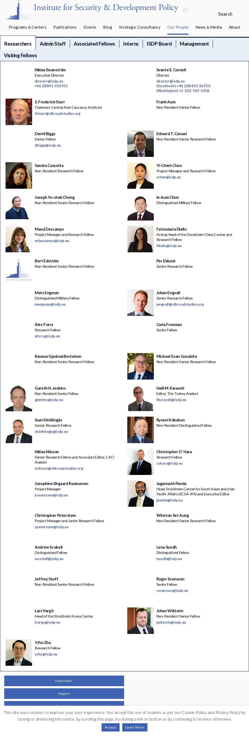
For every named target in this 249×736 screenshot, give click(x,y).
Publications (65, 27)
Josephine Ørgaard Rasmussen (61, 483)
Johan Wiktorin (170, 610)
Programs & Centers (27, 27)
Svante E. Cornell (171, 69)
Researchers (18, 44)
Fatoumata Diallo (171, 229)
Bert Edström (47, 260)
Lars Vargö (44, 610)
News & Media (208, 27)
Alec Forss (44, 324)
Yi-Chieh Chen (169, 165)
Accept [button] (110, 727)
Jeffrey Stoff (46, 578)
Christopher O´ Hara (174, 451)
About (234, 27)
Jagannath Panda (171, 483)
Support (64, 693)
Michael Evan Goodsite (176, 356)
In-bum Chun (167, 197)
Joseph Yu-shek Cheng (55, 197)
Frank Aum (166, 101)
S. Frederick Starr (50, 101)
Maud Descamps (49, 229)
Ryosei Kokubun (170, 419)
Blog (107, 27)
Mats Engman (47, 292)
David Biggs (45, 133)
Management (194, 44)
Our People (178, 27)
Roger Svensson (170, 578)
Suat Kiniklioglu (48, 419)
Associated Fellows (94, 44)
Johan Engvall (168, 292)
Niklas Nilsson (47, 451)
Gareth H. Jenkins (50, 388)
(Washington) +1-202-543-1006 (183, 91)
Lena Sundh (166, 547)
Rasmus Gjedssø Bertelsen (58, 356)
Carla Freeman (169, 324)
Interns (131, 44)
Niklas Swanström (50, 69)
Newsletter (64, 681)
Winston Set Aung (172, 515)
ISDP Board (159, 44)
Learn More (134, 727)
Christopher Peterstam (55, 515)
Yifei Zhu (43, 642)
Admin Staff (53, 44)
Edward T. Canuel (171, 133)
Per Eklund (165, 260)
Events (90, 27)
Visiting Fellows (20, 55)
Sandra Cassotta (49, 165)
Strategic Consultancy (139, 27)
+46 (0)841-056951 (51, 86)
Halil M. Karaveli (170, 388)
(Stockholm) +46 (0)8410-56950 (183, 86)
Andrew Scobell (49, 547)
